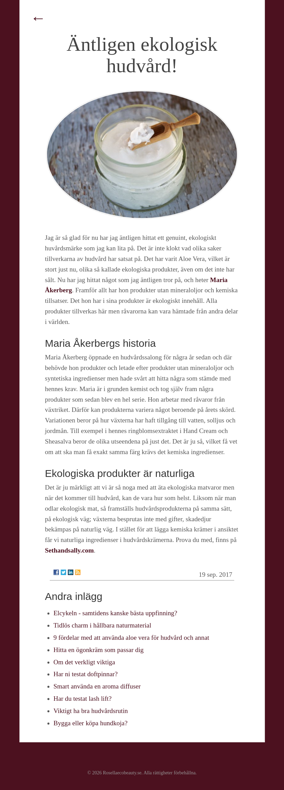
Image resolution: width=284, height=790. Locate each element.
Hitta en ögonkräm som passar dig (99, 649)
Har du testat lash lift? (83, 698)
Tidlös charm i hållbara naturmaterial (102, 625)
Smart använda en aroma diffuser (97, 686)
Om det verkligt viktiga (84, 662)
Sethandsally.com (69, 550)
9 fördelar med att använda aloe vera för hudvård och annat (131, 637)
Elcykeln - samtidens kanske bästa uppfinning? (115, 613)
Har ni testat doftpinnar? (86, 674)
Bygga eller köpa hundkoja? (91, 723)
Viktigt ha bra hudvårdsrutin (91, 710)
